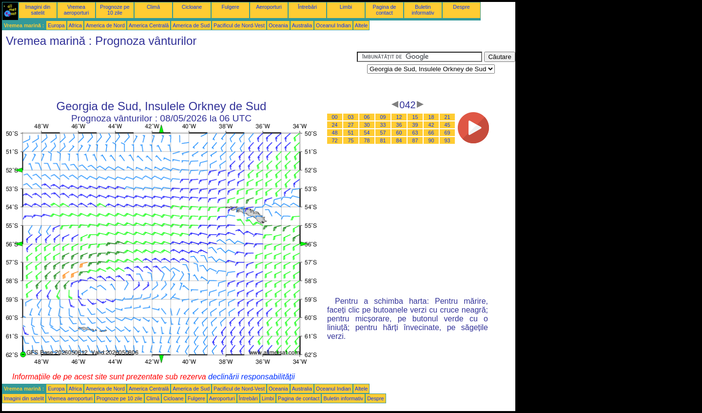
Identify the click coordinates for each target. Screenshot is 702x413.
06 (367, 117)
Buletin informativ (422, 10)
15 (415, 117)
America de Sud (191, 25)
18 (431, 117)
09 (383, 117)
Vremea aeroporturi (76, 10)
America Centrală (149, 25)
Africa (75, 25)
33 (383, 125)
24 (335, 125)
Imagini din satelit (38, 10)
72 (335, 140)
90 (431, 140)
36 (399, 125)
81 (383, 140)
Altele (361, 25)
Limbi (346, 7)
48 (335, 133)
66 (431, 133)
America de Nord (105, 25)
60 (399, 133)
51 (351, 133)
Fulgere (230, 7)
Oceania (278, 25)
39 (415, 125)
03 (351, 117)
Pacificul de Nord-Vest (239, 25)
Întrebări (307, 7)
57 (383, 133)
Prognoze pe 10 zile (114, 10)
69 (447, 133)
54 (367, 133)
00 (335, 117)
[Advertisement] (179, 74)
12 (399, 117)
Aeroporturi (269, 7)
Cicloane (192, 7)
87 (415, 140)
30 (367, 125)
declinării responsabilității (251, 377)
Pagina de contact (384, 10)
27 (351, 125)
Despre (461, 7)
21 (447, 117)
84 (399, 140)
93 (447, 140)
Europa (56, 25)
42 (431, 125)
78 (367, 140)
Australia (302, 25)
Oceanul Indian (333, 25)
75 (351, 140)
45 (447, 125)
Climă (153, 7)
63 (415, 133)
